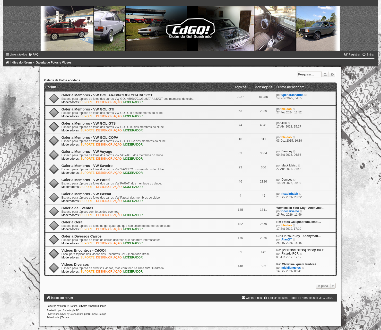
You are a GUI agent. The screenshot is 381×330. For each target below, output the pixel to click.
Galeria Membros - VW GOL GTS (88, 123)
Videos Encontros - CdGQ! (83, 250)
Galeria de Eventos (77, 208)
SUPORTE (87, 102)
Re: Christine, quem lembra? (296, 264)
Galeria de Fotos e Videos (62, 80)
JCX (284, 123)
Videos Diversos (75, 264)
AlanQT (286, 239)
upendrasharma (292, 95)
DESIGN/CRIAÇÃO (109, 102)
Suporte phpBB (71, 310)
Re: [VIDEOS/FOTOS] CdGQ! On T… (301, 250)
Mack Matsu (289, 165)
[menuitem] (33, 54)
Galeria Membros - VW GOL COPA (89, 137)
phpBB (63, 306)
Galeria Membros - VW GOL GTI (87, 109)
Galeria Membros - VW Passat (86, 194)
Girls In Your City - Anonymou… (298, 236)
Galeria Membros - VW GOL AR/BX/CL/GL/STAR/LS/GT (107, 95)
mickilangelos (291, 267)
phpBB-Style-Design (95, 314)
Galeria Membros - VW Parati (85, 180)
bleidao (286, 109)
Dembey (286, 151)
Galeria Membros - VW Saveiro (87, 166)
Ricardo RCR (290, 253)
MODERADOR (133, 102)
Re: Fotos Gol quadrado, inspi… (298, 222)
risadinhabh (289, 193)
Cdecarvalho (290, 211)
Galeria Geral (72, 222)
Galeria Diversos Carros (81, 236)
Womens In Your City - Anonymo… (300, 208)
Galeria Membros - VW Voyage (86, 152)
